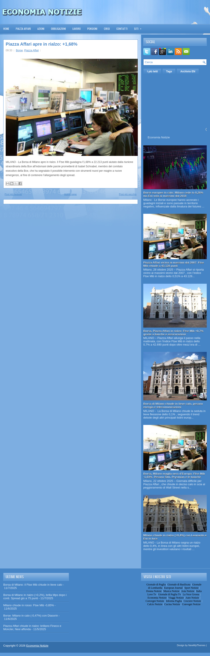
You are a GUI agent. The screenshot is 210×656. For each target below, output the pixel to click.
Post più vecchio (127, 194)
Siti (139, 27)
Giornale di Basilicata (179, 584)
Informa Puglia (174, 601)
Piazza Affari (23, 28)
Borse (19, 50)
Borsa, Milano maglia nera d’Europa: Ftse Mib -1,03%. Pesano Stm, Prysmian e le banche (174, 475)
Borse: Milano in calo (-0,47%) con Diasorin (30, 615)
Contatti (122, 28)
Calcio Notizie (155, 604)
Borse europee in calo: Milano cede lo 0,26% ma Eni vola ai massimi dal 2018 (173, 194)
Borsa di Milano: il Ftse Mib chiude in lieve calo (32, 584)
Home (6, 28)
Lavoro (76, 28)
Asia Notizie (187, 591)
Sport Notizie (191, 587)
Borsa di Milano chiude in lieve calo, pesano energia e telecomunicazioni (173, 405)
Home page (70, 194)
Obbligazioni (58, 28)
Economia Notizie (159, 137)
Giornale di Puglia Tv (169, 594)
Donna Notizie (153, 591)
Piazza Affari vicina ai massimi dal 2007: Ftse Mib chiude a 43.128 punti (173, 264)
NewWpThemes (196, 645)
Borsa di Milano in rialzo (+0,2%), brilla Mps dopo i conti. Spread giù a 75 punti (34, 596)
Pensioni (92, 28)
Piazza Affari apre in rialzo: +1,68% (41, 44)
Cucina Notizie (172, 604)
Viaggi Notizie (176, 597)
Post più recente (13, 194)
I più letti (152, 71)
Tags (169, 71)
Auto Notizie (192, 597)
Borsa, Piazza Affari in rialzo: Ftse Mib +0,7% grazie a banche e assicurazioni (173, 332)
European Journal (173, 587)
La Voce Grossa (191, 594)
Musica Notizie (171, 591)
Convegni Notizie (154, 601)
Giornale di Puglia (156, 584)
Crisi (107, 28)
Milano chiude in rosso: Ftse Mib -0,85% (28, 605)
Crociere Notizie (192, 601)
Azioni (40, 28)
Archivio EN (187, 71)
